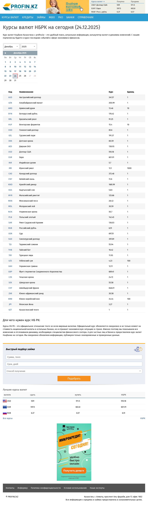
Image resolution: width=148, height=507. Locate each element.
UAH (10, 266)
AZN (10, 103)
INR (10, 163)
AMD (10, 108)
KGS (10, 190)
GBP (10, 271)
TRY (10, 255)
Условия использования (75, 488)
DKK (10, 141)
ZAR (10, 293)
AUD (10, 97)
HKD (10, 130)
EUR (10, 157)
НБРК (142, 418)
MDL (10, 206)
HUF (10, 124)
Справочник (86, 17)
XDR (10, 233)
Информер (23, 488)
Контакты (10, 488)
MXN (10, 201)
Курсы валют (10, 17)
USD (10, 152)
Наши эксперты (97, 488)
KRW (10, 299)
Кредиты (27, 17)
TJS (10, 244)
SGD (10, 239)
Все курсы (8, 418)
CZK (10, 277)
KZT (10, 310)
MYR (10, 195)
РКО (60, 17)
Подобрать (74, 378)
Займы (41, 17)
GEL (10, 135)
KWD (10, 184)
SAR (10, 222)
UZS (10, 261)
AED (10, 146)
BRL (10, 119)
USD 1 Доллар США (99, 5)
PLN (10, 217)
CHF (10, 288)
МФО (52, 17)
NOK (10, 212)
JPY (10, 304)
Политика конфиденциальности (46, 488)
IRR (10, 168)
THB (10, 250)
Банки (70, 17)
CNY (10, 179)
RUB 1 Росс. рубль (99, 12)
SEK (10, 282)
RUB (10, 228)
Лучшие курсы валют (15, 389)
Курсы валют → (98, 1)
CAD (10, 173)
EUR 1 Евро (96, 8)
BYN (10, 114)
